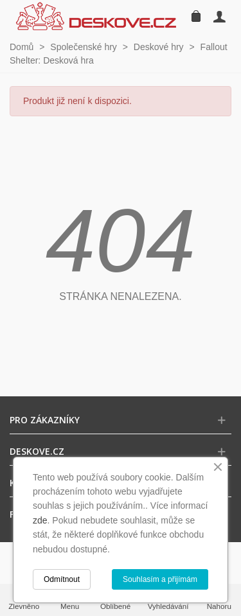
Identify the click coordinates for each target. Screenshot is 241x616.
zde (40, 520)
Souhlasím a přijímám (160, 579)
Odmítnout (62, 579)
